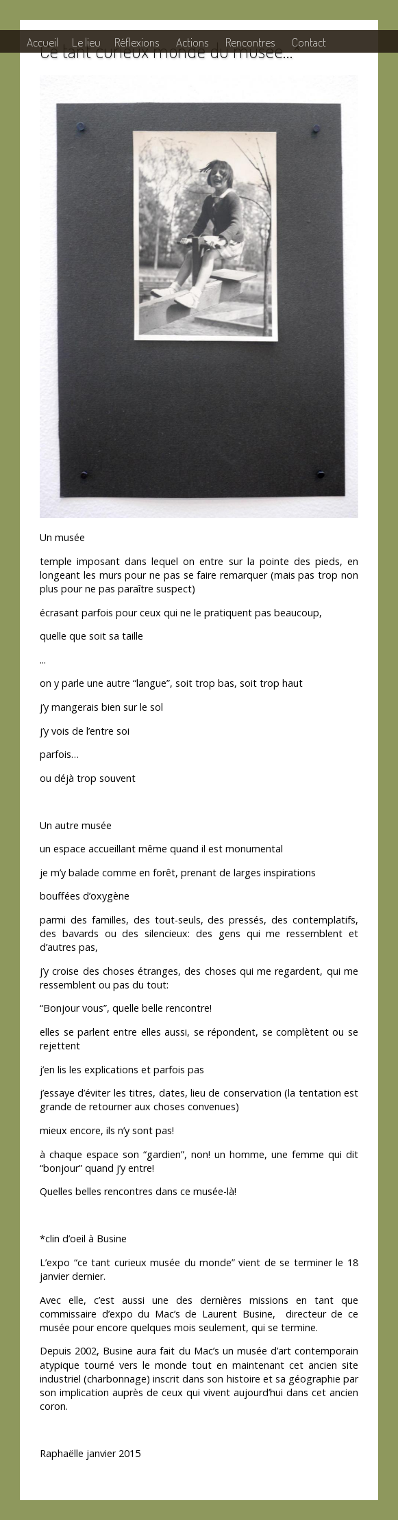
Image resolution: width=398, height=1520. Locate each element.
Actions (192, 41)
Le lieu (86, 41)
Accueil (42, 41)
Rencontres (250, 41)
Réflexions (136, 41)
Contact (309, 41)
